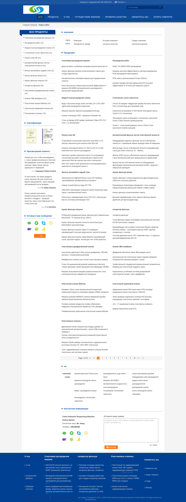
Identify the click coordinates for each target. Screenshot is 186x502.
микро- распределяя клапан (86, 391)
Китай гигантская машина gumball (64, 498)
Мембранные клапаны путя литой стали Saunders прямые (85, 260)
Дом (40, 17)
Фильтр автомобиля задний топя (37, 71)
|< (90, 358)
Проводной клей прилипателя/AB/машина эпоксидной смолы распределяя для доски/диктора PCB (59, 479)
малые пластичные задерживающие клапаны (122, 487)
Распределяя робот (32, 43)
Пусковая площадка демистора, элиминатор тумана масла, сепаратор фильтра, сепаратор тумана (91, 468)
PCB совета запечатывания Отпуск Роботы (130, 78)
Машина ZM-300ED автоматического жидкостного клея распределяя (115, 383)
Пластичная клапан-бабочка (36, 103)
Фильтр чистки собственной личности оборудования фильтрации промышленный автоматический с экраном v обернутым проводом (135, 165)
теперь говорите (162, 17)
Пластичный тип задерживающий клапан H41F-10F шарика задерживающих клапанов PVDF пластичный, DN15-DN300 (125, 468)
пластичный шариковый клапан (37, 108)
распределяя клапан (140, 387)
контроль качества (110, 44)
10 (134, 358)
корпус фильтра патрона (34, 81)
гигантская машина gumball (143, 374)
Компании (78, 41)
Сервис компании (139, 41)
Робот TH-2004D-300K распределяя (127, 66)
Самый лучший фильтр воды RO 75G (76, 185)
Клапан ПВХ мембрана (34, 98)
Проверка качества (116, 17)
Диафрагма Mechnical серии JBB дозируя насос (132, 252)
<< (94, 358)
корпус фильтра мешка (34, 76)
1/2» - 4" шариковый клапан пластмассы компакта (132, 304)
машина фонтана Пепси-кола (86, 374)
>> (139, 358)
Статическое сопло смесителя (37, 53)
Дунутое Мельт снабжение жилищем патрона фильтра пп (84, 66)
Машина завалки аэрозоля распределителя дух (80, 111)
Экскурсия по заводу (82, 44)
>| (142, 358)
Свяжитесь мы (140, 17)
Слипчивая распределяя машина (38, 38)
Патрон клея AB (31, 58)
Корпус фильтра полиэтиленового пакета (129, 193)
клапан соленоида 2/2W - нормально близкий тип (81, 116)
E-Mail (147, 481)
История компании (110, 41)
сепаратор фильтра (32, 86)
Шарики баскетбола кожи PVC (125, 309)
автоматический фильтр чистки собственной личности (136, 135)
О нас (67, 17)
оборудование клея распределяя (145, 377)
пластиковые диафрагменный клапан (39, 91)
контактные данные (140, 44)
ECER (98, 500)
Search (161, 7)
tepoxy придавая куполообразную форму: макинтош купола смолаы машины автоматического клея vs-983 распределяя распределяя (59, 489)
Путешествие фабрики (87, 17)
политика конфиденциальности (36, 498)
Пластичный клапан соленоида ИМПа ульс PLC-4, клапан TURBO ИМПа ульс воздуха (125, 478)
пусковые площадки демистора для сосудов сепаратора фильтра (92, 477)
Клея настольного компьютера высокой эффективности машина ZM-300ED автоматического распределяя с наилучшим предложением (84, 88)
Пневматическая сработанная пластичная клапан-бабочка (85, 311)
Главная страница (30, 25)
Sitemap (148, 488)
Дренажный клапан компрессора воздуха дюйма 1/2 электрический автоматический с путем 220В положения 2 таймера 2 (85, 329)
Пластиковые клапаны (33, 113)
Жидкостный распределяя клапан (38, 48)
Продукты (53, 17)
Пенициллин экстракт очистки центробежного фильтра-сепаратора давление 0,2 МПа (91, 489)
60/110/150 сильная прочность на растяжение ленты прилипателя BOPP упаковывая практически (59, 467)
